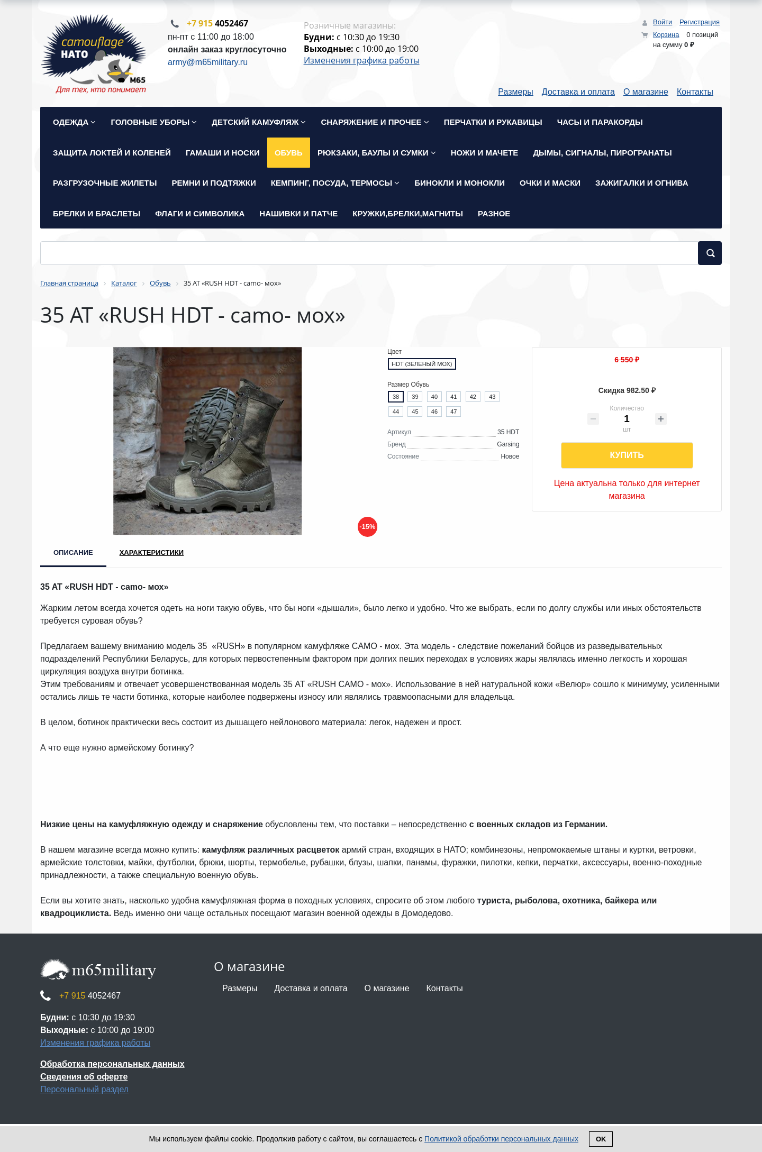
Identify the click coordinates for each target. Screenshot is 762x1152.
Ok (601, 1139)
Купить (626, 456)
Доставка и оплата (578, 92)
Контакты (695, 92)
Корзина (666, 35)
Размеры (515, 92)
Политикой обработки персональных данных (501, 1139)
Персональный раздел (84, 1090)
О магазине (645, 92)
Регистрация (699, 22)
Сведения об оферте (84, 1077)
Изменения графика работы (362, 61)
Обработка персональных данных (112, 1064)
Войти (662, 22)
